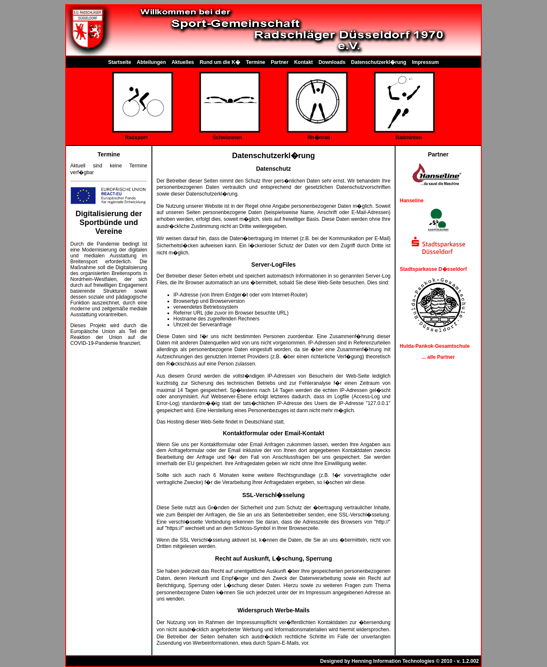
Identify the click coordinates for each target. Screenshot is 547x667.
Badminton (409, 137)
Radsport (136, 137)
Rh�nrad (319, 137)
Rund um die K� (219, 62)
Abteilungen (151, 62)
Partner (280, 62)
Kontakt (303, 62)
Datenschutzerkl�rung (378, 62)
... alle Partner (438, 357)
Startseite (119, 62)
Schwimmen (227, 137)
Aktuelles (183, 62)
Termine (255, 62)
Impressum (425, 62)
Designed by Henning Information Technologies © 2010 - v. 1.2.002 (399, 661)
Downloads (332, 62)
